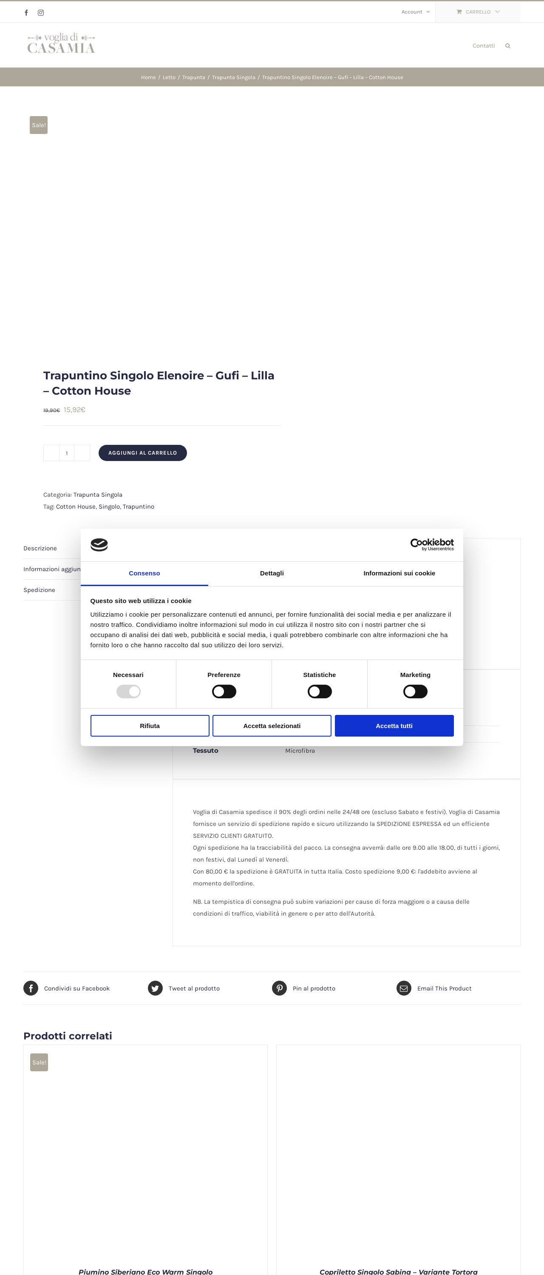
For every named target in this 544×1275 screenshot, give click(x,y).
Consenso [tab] (144, 573)
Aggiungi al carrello (142, 453)
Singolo (109, 506)
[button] (507, 45)
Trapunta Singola (98, 494)
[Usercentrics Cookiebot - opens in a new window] (417, 544)
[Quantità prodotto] (66, 453)
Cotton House (76, 506)
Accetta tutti (394, 725)
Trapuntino (138, 506)
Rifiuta (150, 725)
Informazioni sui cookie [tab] (400, 573)
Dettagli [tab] (272, 573)
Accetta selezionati (271, 725)
